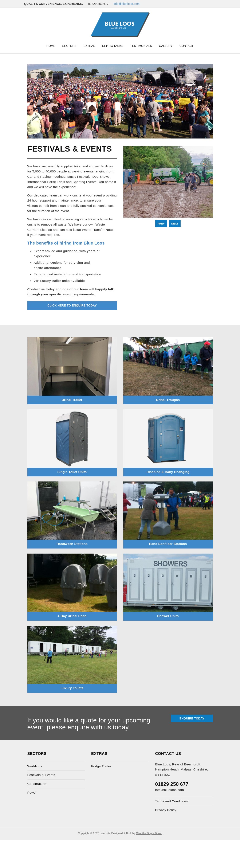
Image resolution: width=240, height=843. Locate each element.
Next (174, 223)
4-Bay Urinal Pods (72, 616)
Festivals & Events (41, 775)
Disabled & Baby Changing (167, 472)
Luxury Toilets (72, 688)
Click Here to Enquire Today (72, 305)
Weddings (34, 766)
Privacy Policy (165, 810)
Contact (187, 45)
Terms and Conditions (171, 801)
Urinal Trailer (72, 400)
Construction (36, 783)
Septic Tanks (112, 45)
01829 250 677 (171, 784)
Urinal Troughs (168, 400)
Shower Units (168, 616)
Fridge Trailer (101, 766)
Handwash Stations (71, 544)
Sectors (69, 45)
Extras (89, 45)
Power (32, 792)
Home (51, 45)
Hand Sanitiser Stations (168, 544)
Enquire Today (192, 718)
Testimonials (141, 45)
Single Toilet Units (72, 472)
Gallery (165, 45)
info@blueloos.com (126, 3)
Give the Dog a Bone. (149, 833)
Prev (161, 223)
